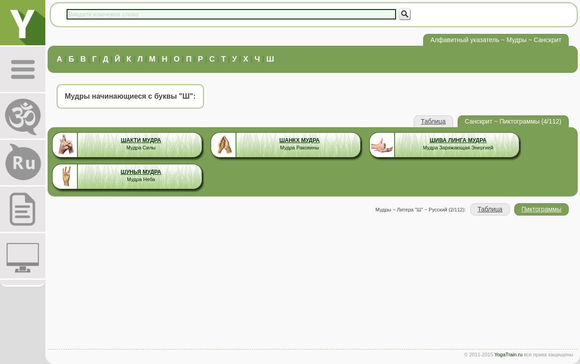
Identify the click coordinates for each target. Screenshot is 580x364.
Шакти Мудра (141, 140)
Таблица (433, 121)
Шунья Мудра (141, 172)
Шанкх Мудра (299, 140)
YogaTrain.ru (508, 354)
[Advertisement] (313, 283)
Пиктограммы (541, 209)
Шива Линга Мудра (458, 140)
